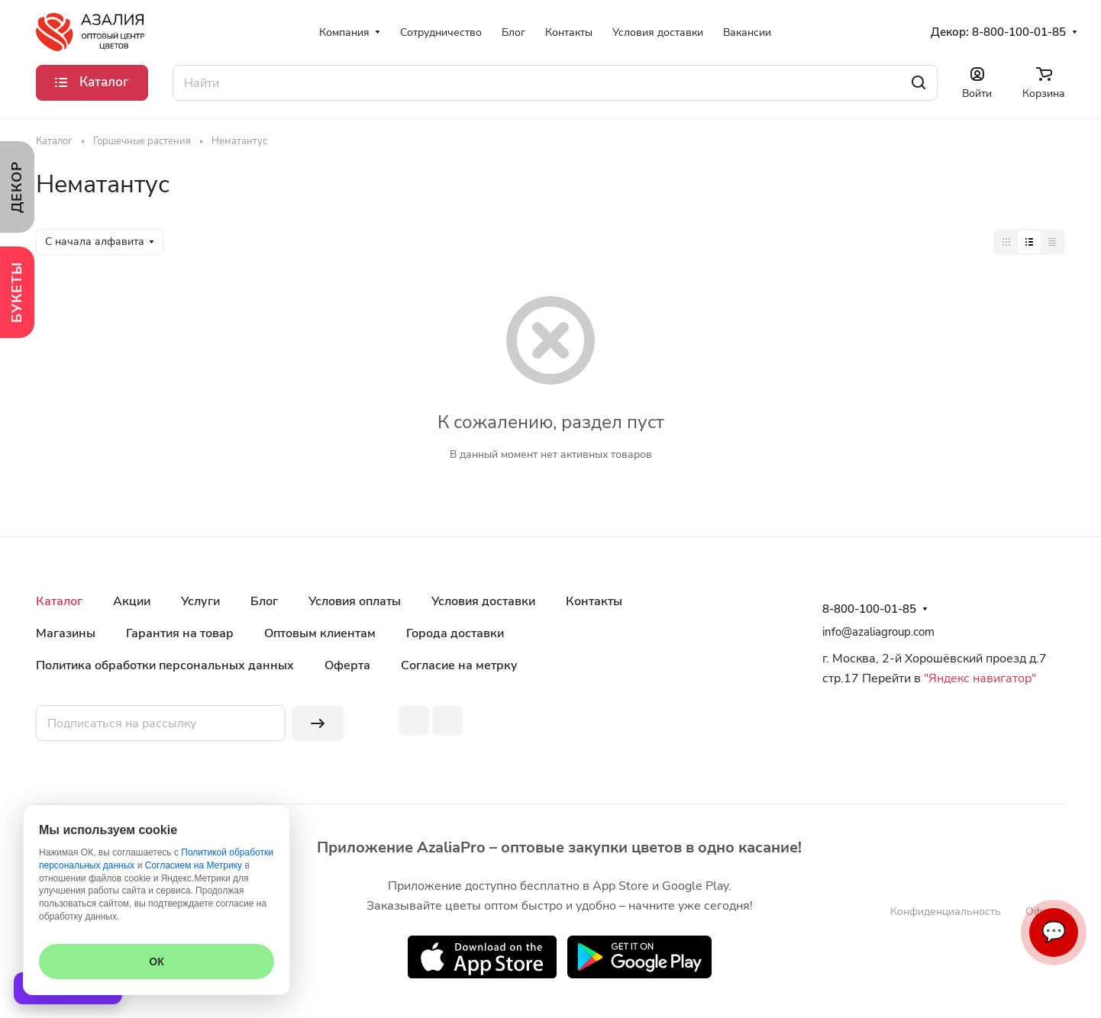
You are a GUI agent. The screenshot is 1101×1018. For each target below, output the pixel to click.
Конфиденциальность (945, 911)
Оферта (347, 665)
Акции (131, 601)
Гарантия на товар (180, 633)
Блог (264, 601)
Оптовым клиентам (320, 633)
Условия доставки (483, 601)
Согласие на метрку (459, 665)
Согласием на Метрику (193, 865)
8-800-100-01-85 (1019, 32)
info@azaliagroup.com (878, 631)
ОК (156, 961)
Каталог (59, 601)
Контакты (594, 601)
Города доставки (455, 633)
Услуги (200, 601)
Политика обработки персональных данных (165, 665)
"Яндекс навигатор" (978, 678)
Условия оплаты (354, 601)
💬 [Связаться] (1053, 932)
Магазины (65, 633)
